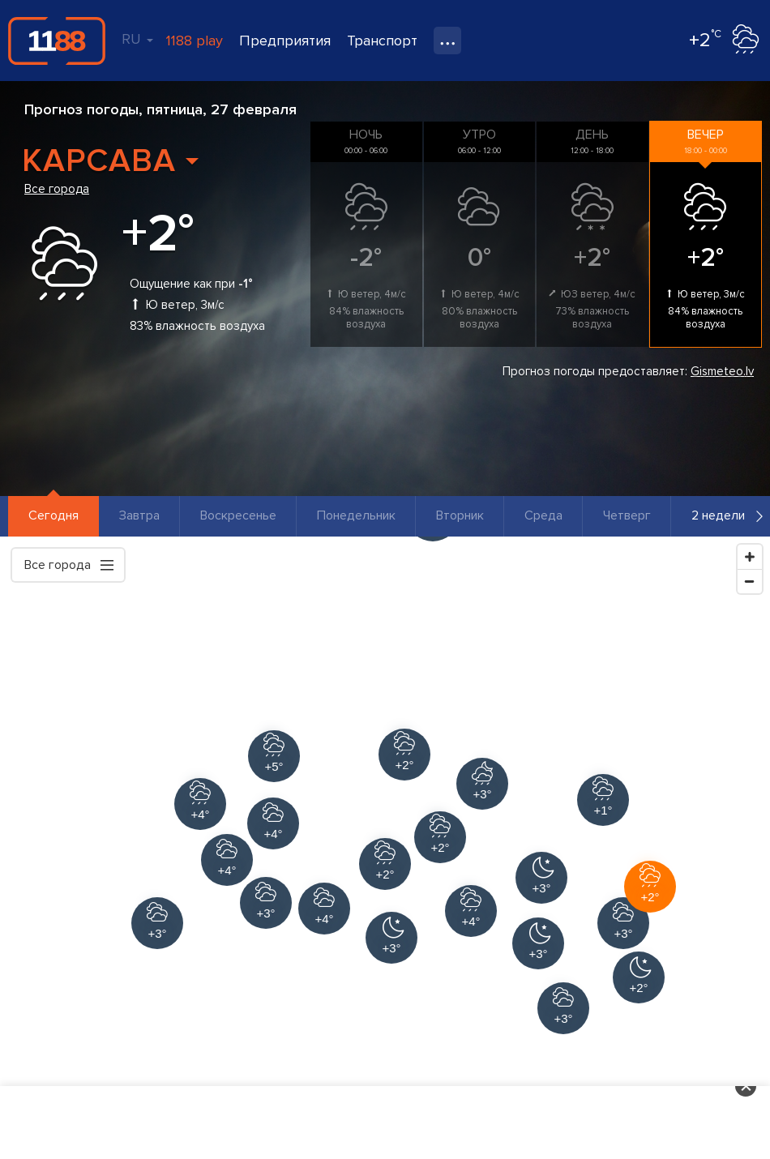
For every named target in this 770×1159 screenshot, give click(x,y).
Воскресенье (238, 515)
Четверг (627, 515)
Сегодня (53, 515)
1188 (56, 40)
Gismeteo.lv (722, 371)
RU (137, 39)
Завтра (139, 515)
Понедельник (356, 515)
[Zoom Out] (750, 581)
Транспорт (382, 40)
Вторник (460, 515)
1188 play (194, 40)
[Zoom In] (750, 557)
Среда (543, 515)
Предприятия (285, 40)
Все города (56, 189)
